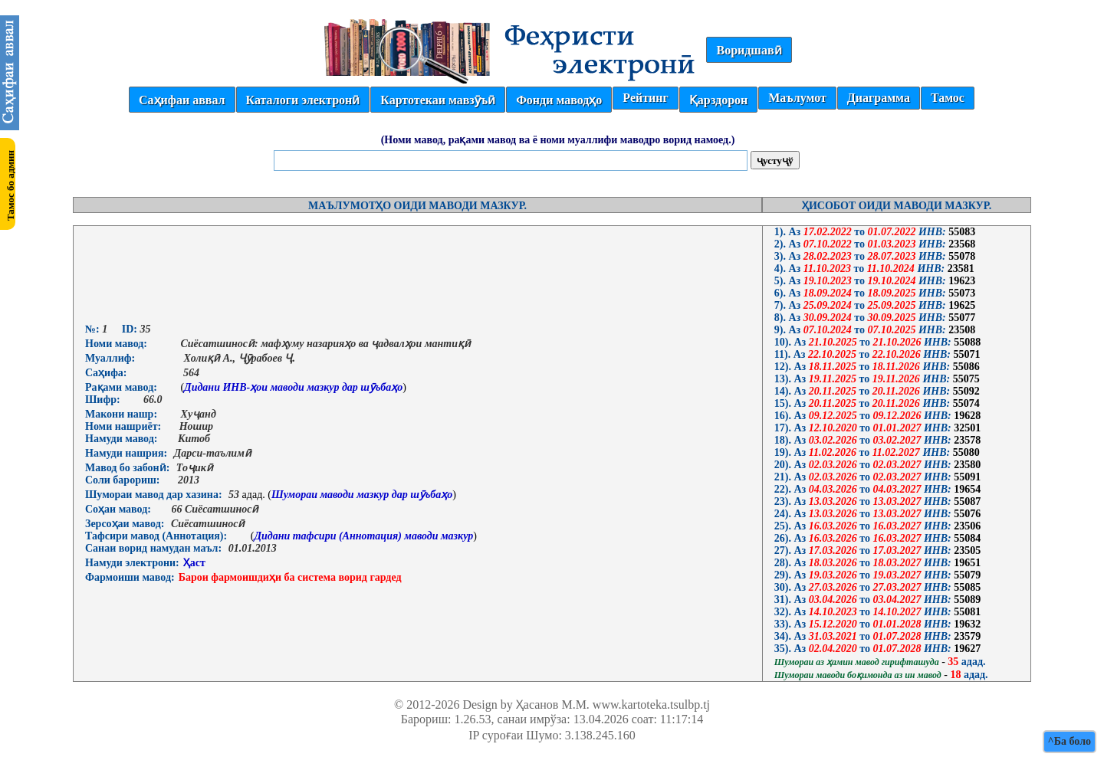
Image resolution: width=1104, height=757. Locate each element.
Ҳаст (194, 563)
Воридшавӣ (748, 50)
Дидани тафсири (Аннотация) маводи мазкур (363, 536)
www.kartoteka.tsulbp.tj (651, 704)
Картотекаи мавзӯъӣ (437, 100)
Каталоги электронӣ (303, 100)
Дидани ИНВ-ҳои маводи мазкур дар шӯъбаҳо (293, 387)
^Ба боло (1069, 741)
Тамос (947, 97)
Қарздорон (718, 100)
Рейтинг (645, 97)
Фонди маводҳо (559, 100)
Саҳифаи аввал (182, 100)
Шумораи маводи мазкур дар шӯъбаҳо (361, 494)
